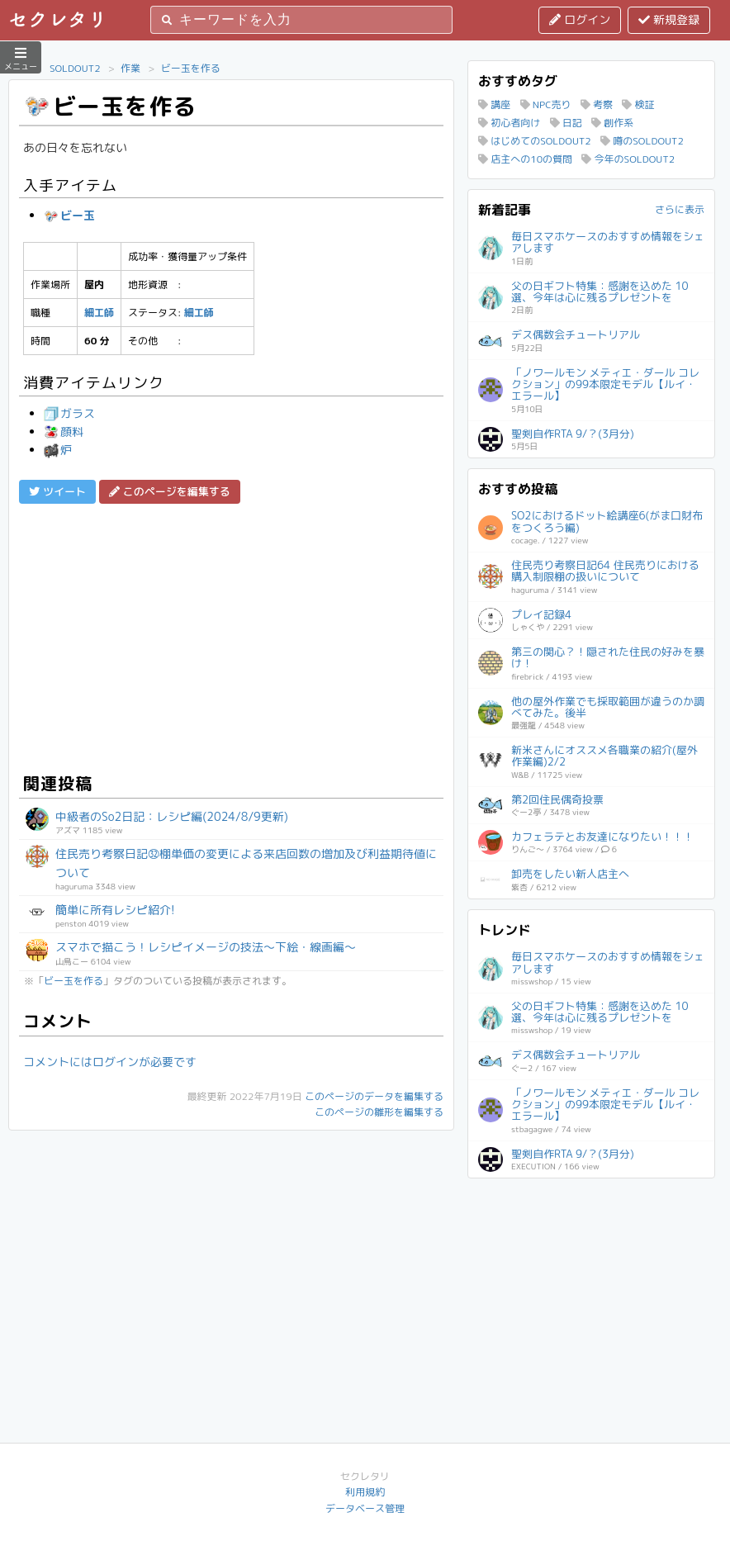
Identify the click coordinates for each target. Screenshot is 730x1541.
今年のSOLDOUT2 (628, 159)
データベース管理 (365, 1508)
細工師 (99, 313)
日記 (566, 123)
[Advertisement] (231, 636)
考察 (597, 104)
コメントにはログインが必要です (110, 1061)
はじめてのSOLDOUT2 (534, 141)
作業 (130, 68)
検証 (638, 104)
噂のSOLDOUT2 (642, 141)
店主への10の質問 (525, 159)
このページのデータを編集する (374, 1096)
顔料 (63, 431)
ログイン (579, 19)
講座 (494, 104)
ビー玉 (69, 215)
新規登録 (668, 19)
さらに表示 (679, 209)
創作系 (612, 123)
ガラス (69, 413)
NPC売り (545, 104)
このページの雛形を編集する (379, 1112)
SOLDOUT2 (75, 68)
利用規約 (365, 1492)
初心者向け (509, 123)
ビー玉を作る (190, 68)
